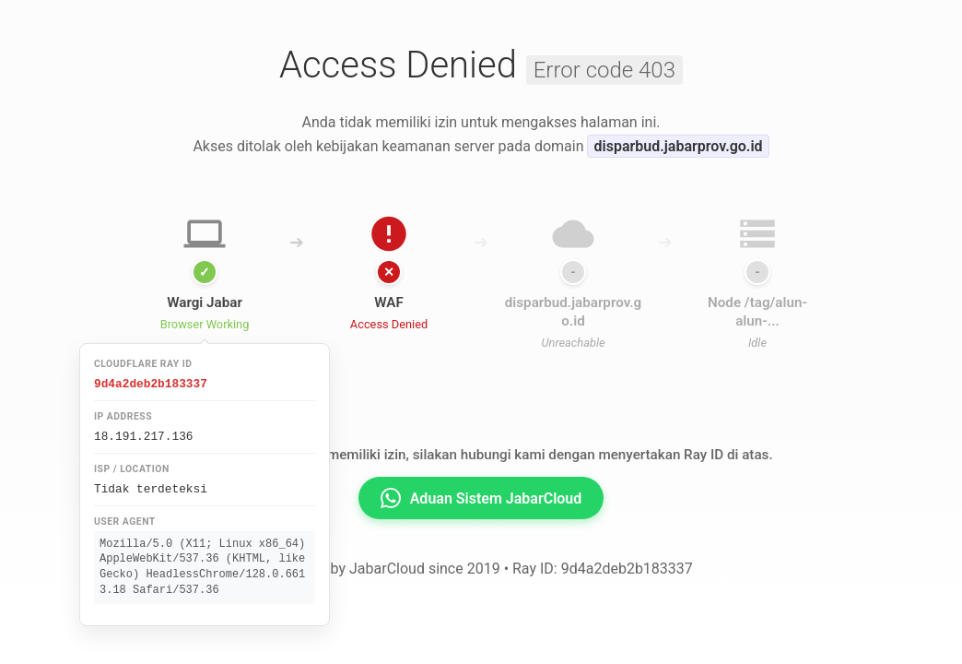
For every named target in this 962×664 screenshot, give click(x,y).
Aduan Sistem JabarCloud (481, 498)
